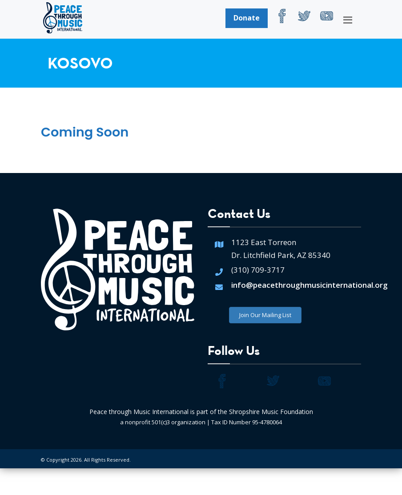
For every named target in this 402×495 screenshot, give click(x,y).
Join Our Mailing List (265, 315)
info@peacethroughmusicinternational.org (309, 285)
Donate (246, 18)
